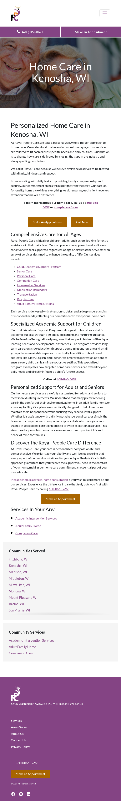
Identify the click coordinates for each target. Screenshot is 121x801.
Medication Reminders (32, 290)
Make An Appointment (48, 222)
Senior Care (24, 271)
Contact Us (18, 740)
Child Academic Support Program (39, 266)
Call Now (82, 222)
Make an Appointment (91, 32)
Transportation (27, 294)
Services (16, 720)
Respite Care (25, 299)
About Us (17, 733)
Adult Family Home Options (35, 303)
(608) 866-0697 (30, 32)
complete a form (66, 207)
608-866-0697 (66, 379)
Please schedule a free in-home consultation (39, 479)
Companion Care (28, 280)
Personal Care (26, 276)
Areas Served (19, 727)
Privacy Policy (20, 746)
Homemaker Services (31, 285)
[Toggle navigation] (104, 13)
